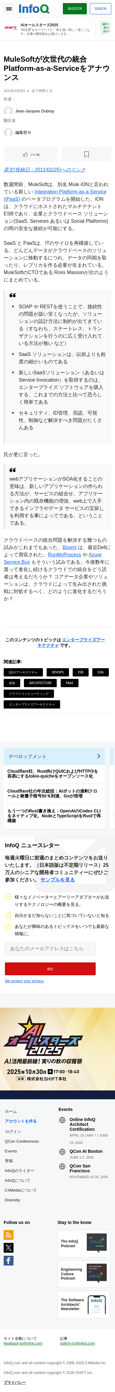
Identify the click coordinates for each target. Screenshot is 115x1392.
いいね (35, 154)
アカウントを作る (21, 1121)
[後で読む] (86, 154)
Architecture (40, 683)
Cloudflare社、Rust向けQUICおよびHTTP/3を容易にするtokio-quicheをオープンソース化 (52, 773)
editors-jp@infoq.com (77, 1343)
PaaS (69, 683)
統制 (12, 683)
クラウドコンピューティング (29, 693)
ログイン (13, 1131)
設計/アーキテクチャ (23, 672)
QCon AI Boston (86, 1151)
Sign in (100, 8)
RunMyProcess (64, 554)
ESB (80, 672)
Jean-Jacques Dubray (34, 111)
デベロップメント (28, 756)
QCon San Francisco (80, 1168)
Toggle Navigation (8, 8)
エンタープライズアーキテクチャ (32, 704)
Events (11, 1151)
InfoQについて (18, 1180)
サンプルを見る (57, 879)
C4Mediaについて (21, 1190)
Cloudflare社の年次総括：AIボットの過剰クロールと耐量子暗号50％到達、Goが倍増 (52, 793)
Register (75, 8)
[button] (50, 968)
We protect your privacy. (24, 981)
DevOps (57, 672)
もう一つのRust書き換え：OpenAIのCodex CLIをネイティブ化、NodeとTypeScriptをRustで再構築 (54, 815)
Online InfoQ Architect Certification (82, 1124)
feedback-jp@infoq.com (23, 1343)
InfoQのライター (20, 1170)
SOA (101, 672)
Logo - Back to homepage (34, 7)
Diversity (12, 1200)
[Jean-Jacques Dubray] (8, 111)
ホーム (11, 1111)
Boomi (69, 547)
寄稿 (9, 1161)
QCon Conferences (22, 1141)
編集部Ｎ (23, 132)
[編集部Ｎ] (8, 132)
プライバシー (15, 1382)
